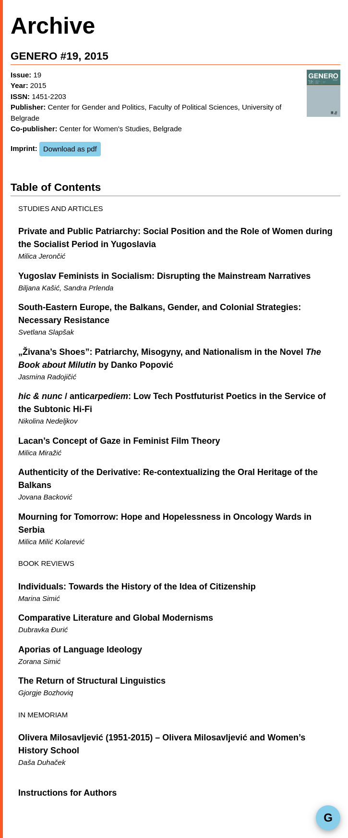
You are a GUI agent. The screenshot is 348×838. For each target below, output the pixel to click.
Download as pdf (70, 149)
